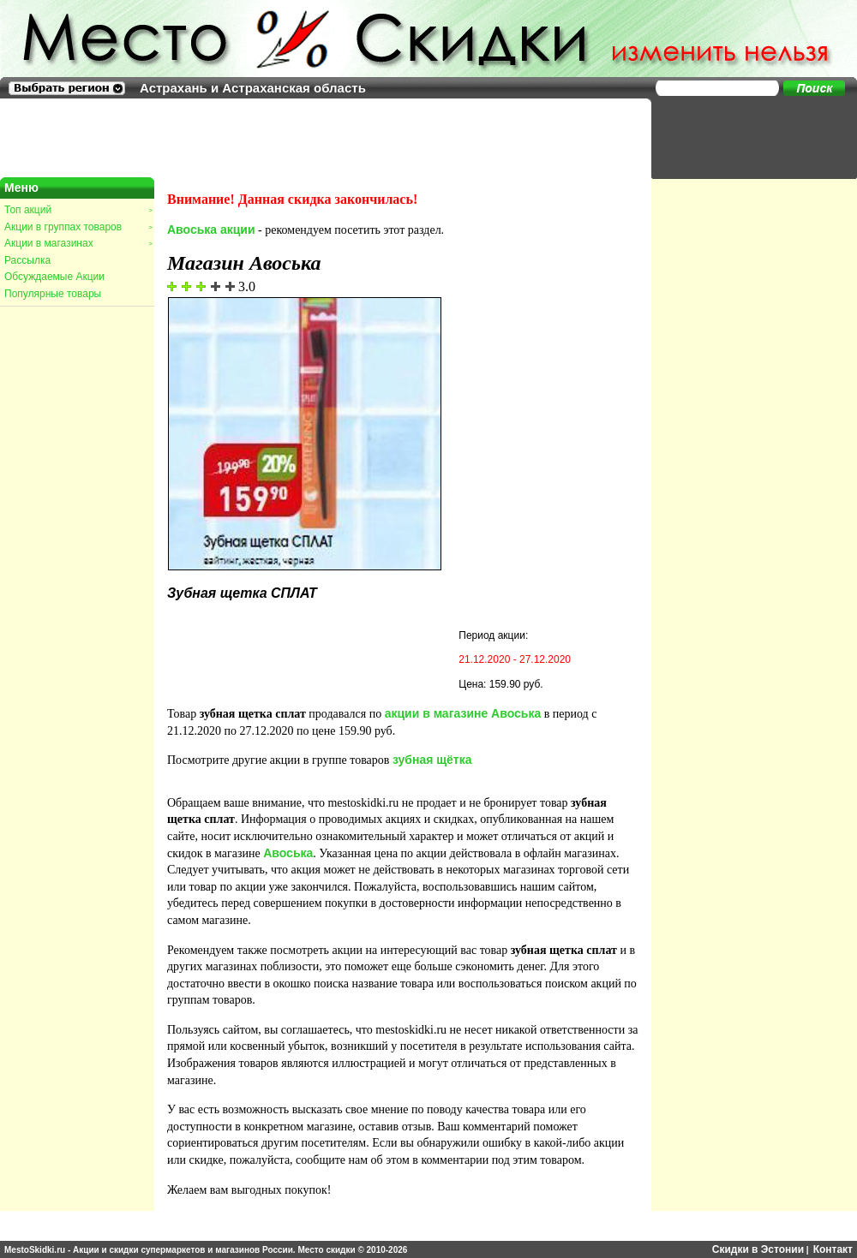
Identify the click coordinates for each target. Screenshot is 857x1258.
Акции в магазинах (78, 243)
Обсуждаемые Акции (54, 277)
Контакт (833, 1249)
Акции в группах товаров (78, 227)
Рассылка (27, 260)
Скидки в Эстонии (758, 1249)
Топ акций (78, 210)
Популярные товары (52, 294)
